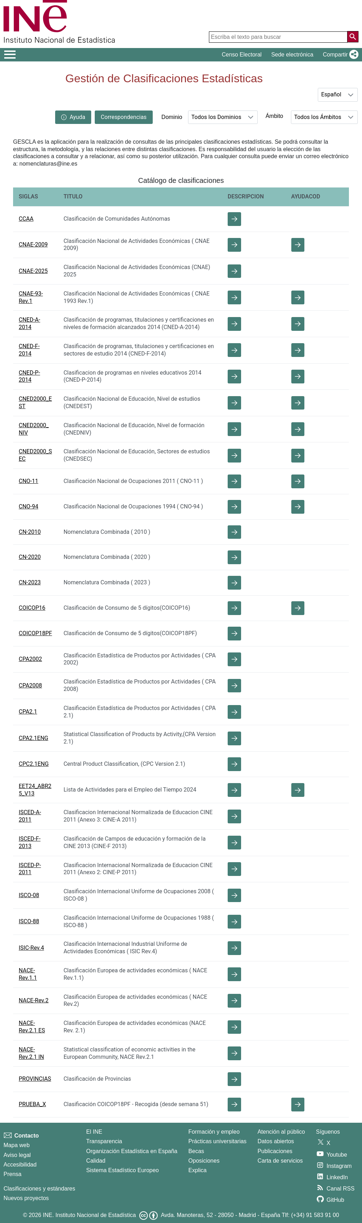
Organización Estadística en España (131, 1151)
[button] (339, 54)
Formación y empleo (214, 1132)
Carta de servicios (280, 1161)
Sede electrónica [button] (292, 55)
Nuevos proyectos (26, 1198)
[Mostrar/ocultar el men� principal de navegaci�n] (10, 54)
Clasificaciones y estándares (39, 1189)
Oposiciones (204, 1161)
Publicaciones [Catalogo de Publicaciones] (274, 1151)
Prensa (13, 1174)
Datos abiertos (275, 1141)
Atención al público (281, 1132)
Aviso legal (17, 1155)
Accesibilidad (20, 1165)
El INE (94, 1132)
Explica (197, 1170)
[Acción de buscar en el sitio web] (352, 36)
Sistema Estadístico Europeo (122, 1170)
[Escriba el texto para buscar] (278, 37)
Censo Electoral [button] (242, 55)
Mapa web (17, 1145)
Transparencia (104, 1141)
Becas (196, 1151)
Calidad (95, 1161)
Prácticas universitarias (217, 1141)
